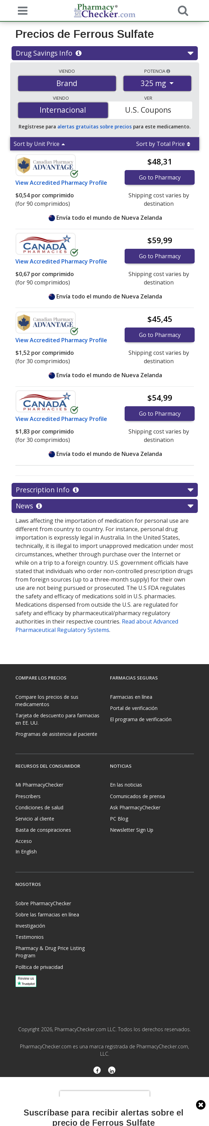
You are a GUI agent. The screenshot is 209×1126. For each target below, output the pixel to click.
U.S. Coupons (148, 110)
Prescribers (28, 796)
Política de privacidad (39, 967)
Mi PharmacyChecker (39, 784)
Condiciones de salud (39, 807)
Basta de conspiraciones (43, 829)
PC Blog (119, 818)
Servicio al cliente (34, 818)
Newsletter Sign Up (131, 829)
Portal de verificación (134, 708)
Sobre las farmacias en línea (47, 914)
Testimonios (29, 937)
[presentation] (104, 1101)
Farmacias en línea (131, 697)
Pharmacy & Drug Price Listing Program (50, 952)
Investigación (30, 925)
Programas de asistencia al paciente (56, 734)
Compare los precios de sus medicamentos (46, 701)
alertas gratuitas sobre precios (94, 126)
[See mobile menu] (21, 10)
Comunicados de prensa (137, 796)
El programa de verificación (141, 719)
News (104, 506)
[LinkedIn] (112, 1071)
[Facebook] (97, 1071)
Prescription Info (104, 490)
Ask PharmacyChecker (135, 807)
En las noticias (126, 784)
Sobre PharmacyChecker (43, 903)
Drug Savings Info (104, 53)
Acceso (23, 841)
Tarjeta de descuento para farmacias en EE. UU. (57, 719)
